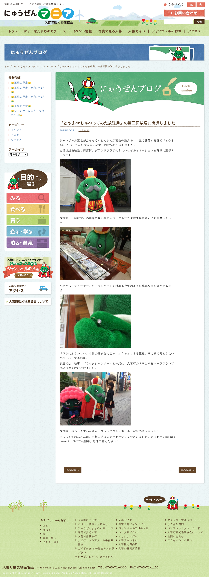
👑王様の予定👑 (21, 82)
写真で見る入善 (87, 532)
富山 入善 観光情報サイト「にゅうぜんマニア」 (39, 13)
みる (45, 525)
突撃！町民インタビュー (134, 524)
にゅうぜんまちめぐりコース (95, 528)
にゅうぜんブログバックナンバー (34, 66)
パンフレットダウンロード (184, 528)
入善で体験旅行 (87, 536)
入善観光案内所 (128, 544)
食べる (47, 530)
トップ (8, 66)
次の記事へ (72, 470)
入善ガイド (125, 520)
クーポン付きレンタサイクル (95, 556)
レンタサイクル (128, 532)
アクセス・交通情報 (180, 520)
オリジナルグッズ (129, 536)
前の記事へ (187, 470)
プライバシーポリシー (181, 540)
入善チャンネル (128, 540)
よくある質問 (176, 524)
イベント (16, 129)
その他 (15, 134)
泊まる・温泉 (51, 542)
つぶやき (84, 130)
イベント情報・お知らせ (93, 524)
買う (45, 534)
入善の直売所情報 (129, 548)
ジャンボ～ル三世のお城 (134, 528)
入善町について (87, 520)
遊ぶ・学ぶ (49, 538)
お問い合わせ (176, 536)
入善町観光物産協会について (185, 532)
